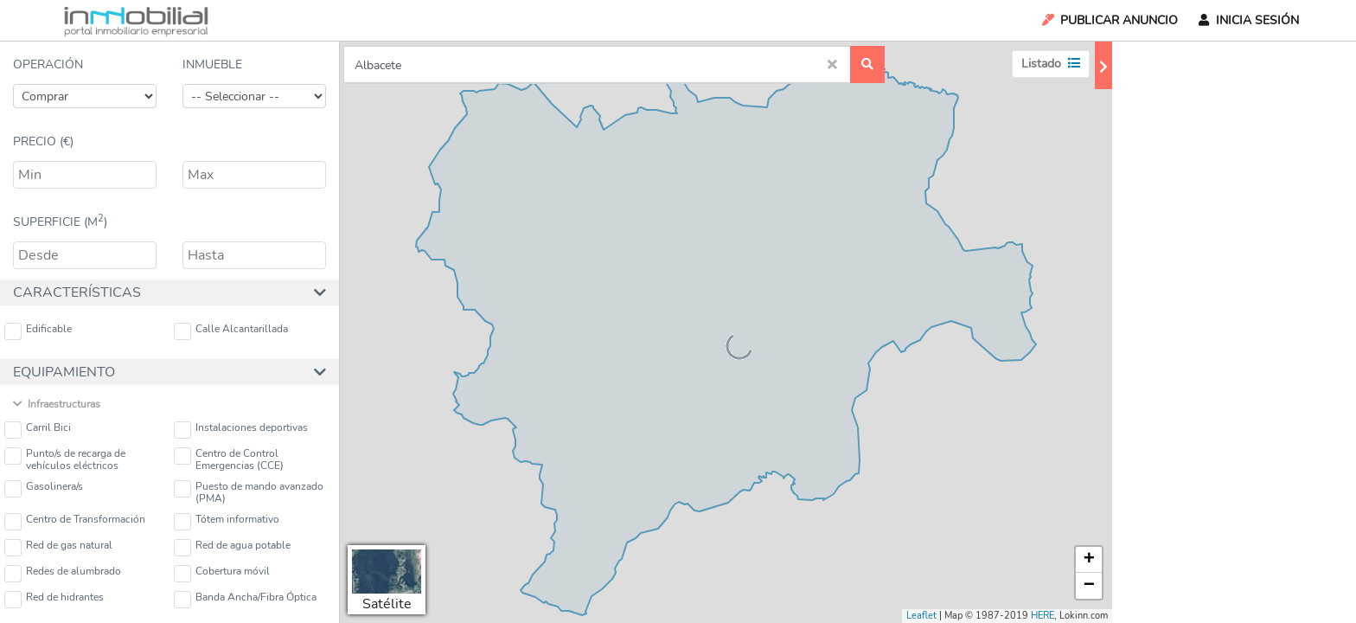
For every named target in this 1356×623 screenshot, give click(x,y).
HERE (1042, 615)
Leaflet (921, 615)
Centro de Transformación (74, 521)
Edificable (38, 331)
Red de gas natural (58, 547)
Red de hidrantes (54, 599)
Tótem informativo (226, 521)
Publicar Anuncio (1108, 20)
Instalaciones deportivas (241, 430)
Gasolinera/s (43, 488)
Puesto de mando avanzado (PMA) (248, 492)
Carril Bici (37, 430)
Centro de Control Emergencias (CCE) (229, 459)
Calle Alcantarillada (231, 331)
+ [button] (1089, 560)
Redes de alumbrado (62, 573)
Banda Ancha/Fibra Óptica (245, 599)
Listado (1050, 63)
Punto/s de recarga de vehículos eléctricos (64, 459)
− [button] (1089, 586)
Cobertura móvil (222, 573)
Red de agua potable (232, 547)
